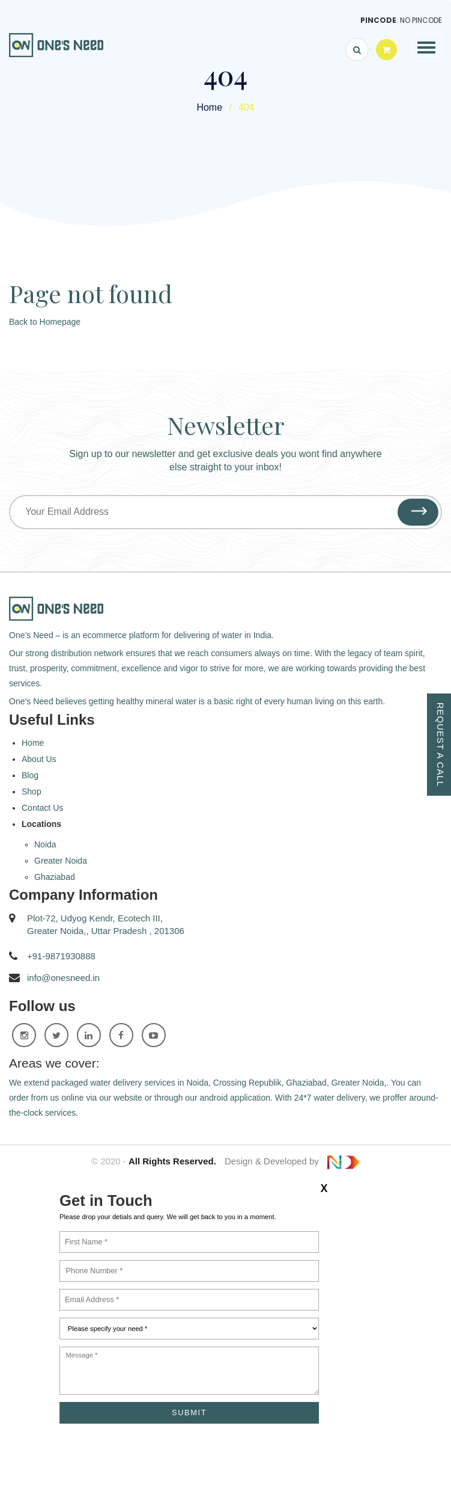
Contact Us (42, 808)
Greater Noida (60, 860)
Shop (31, 791)
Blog (30, 775)
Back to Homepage (44, 322)
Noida (45, 844)
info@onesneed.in (63, 978)
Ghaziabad (54, 877)
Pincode (378, 20)
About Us (39, 759)
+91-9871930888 (61, 956)
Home (209, 107)
